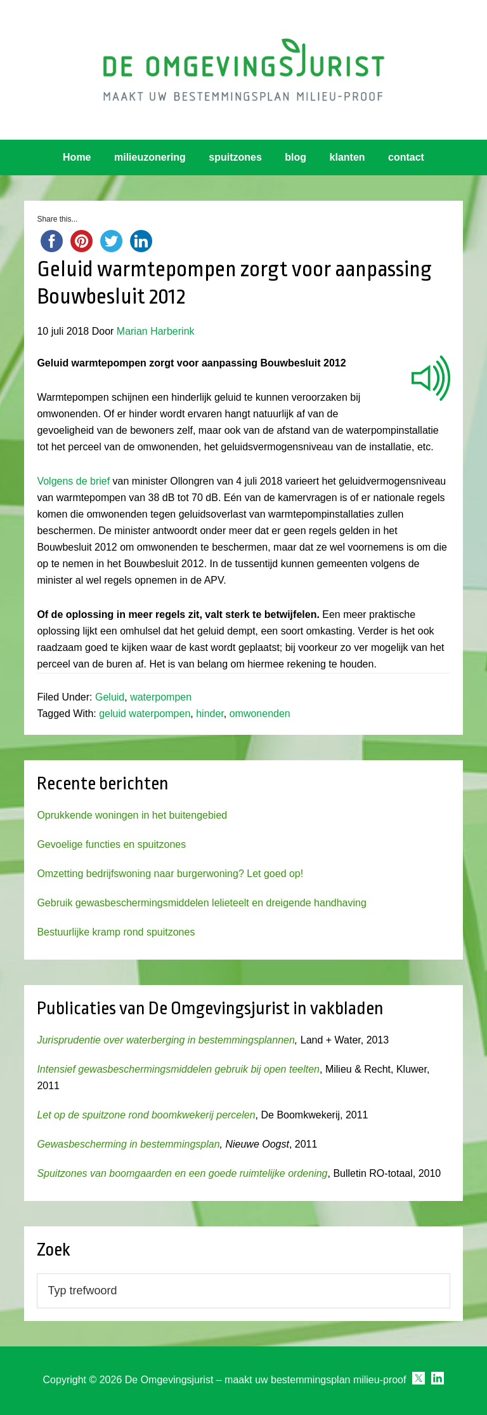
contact (406, 157)
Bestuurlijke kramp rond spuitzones (116, 932)
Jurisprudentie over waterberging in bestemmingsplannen (165, 1040)
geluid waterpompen (144, 713)
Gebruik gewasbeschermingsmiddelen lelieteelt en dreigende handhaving (201, 902)
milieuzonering (150, 157)
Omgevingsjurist (243, 70)
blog (295, 157)
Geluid (109, 697)
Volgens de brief (73, 481)
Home (77, 157)
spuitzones (235, 157)
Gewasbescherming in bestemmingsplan (128, 1144)
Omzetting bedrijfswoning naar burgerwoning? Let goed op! (170, 873)
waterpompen (161, 697)
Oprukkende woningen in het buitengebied (132, 815)
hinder (210, 713)
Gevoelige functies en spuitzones (111, 844)
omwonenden (260, 713)
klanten (347, 157)
